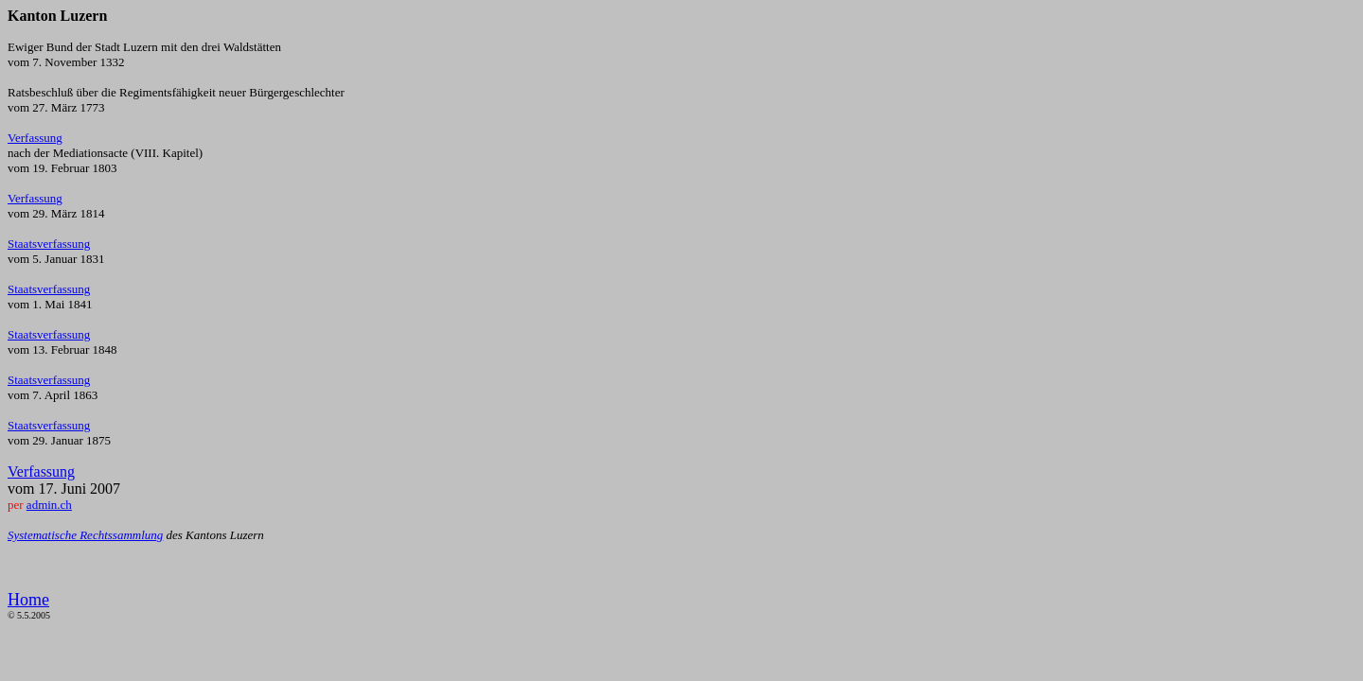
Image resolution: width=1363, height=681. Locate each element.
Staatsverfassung (49, 243)
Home (28, 599)
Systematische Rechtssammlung (85, 535)
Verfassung (35, 138)
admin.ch (49, 505)
